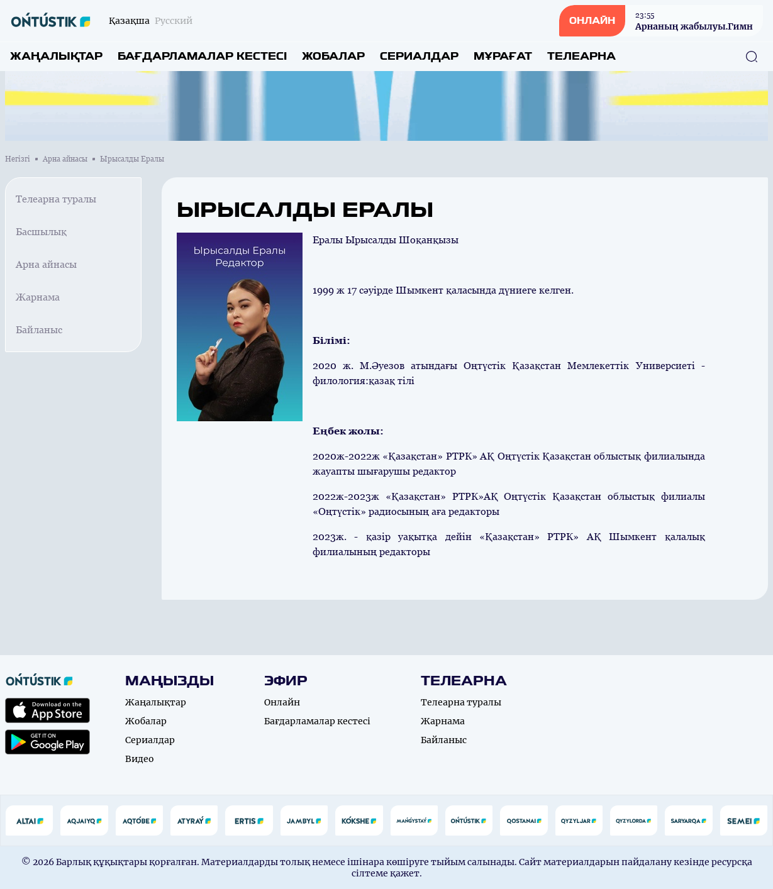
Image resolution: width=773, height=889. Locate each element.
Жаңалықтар (56, 56)
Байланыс (39, 330)
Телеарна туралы (56, 199)
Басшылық (41, 232)
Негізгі (17, 159)
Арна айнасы (65, 159)
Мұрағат (503, 56)
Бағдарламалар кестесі (202, 56)
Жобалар (333, 56)
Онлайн (282, 702)
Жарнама (38, 297)
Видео (139, 759)
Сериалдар (419, 56)
